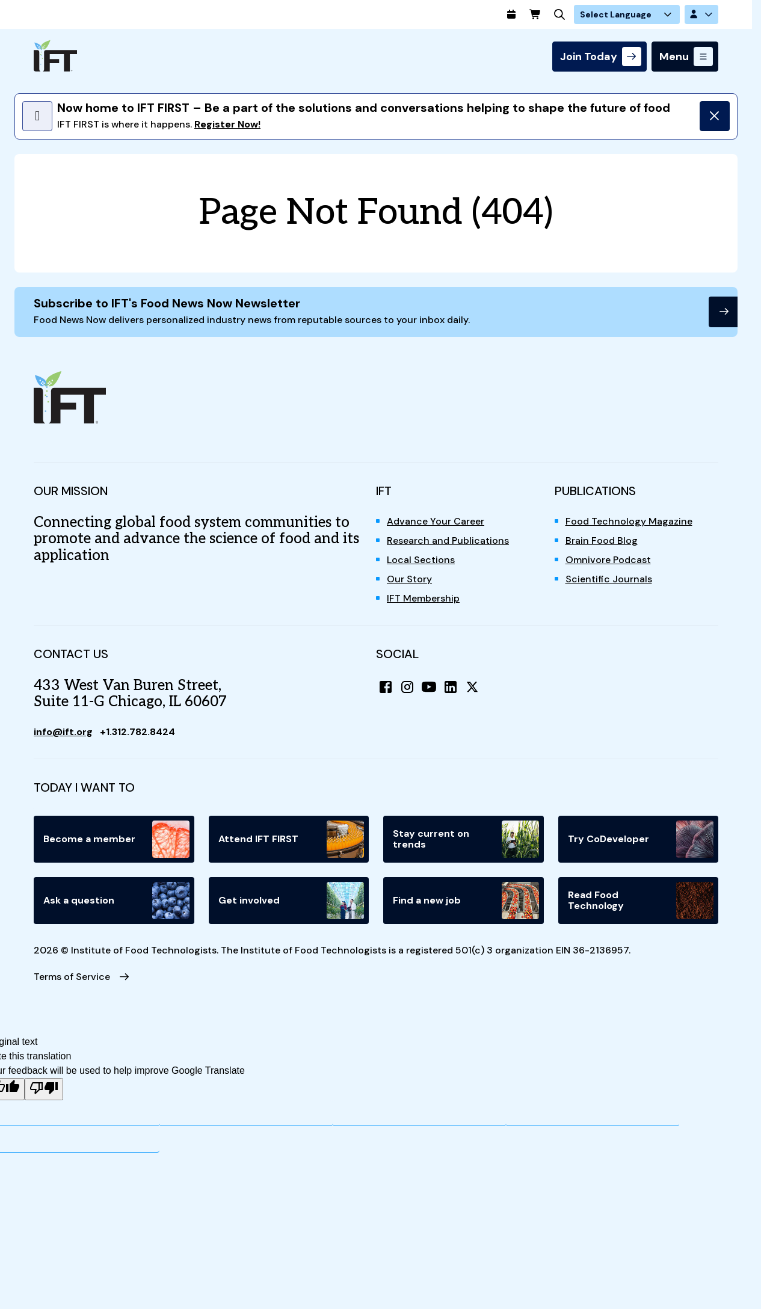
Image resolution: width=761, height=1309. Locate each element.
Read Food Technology (641, 900)
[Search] (559, 14)
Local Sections (421, 559)
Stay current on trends (466, 839)
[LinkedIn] (450, 687)
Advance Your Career (435, 521)
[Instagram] (407, 687)
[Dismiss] (715, 116)
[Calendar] (511, 14)
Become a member (116, 839)
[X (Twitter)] (472, 687)
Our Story (409, 579)
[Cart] (535, 14)
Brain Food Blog (601, 540)
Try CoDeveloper (641, 839)
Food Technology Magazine (628, 521)
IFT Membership (423, 598)
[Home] (55, 56)
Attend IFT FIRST (291, 839)
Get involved (291, 900)
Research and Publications (448, 540)
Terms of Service (72, 976)
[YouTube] (429, 687)
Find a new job (466, 900)
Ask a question (116, 900)
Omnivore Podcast (608, 559)
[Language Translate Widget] (627, 14)
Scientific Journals (608, 579)
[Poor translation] (44, 1089)
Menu (674, 56)
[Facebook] (385, 687)
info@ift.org (63, 731)
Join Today (588, 56)
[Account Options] (701, 14)
